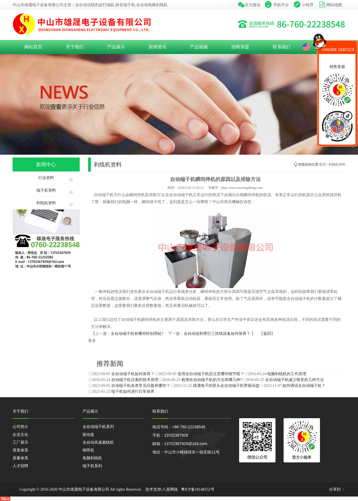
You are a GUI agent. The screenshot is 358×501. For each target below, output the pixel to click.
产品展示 (116, 46)
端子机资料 (46, 190)
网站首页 (33, 46)
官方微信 (252, 5)
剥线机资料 (46, 203)
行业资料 (46, 178)
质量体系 (20, 458)
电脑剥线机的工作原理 (286, 374)
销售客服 (337, 66)
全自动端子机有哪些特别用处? (137, 333)
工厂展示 (20, 442)
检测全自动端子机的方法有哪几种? (212, 380)
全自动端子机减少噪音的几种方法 (294, 380)
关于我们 (75, 46)
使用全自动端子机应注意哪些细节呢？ (211, 374)
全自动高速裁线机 (98, 442)
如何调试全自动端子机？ (304, 386)
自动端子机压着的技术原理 (134, 380)
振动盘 (88, 434)
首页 (322, 164)
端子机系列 (92, 466)
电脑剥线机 (92, 458)
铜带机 (88, 450)
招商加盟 (240, 46)
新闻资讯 (157, 46)
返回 (267, 333)
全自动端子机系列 (98, 426)
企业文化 (20, 434)
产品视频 (199, 46)
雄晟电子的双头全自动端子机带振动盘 (226, 386)
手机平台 (281, 5)
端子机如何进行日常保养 (132, 391)
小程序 (308, 5)
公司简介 (20, 426)
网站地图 (334, 5)
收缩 (308, 57)
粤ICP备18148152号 (198, 489)
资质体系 (20, 450)
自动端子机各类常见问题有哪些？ (140, 386)
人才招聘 (20, 466)
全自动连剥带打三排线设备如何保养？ (217, 333)
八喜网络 (170, 489)
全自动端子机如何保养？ (132, 374)
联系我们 (282, 46)
